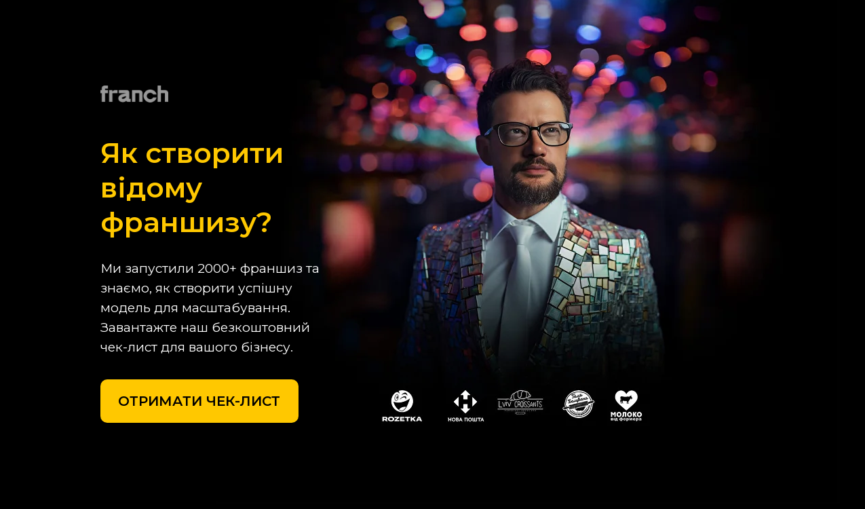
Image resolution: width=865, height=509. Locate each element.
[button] (199, 401)
